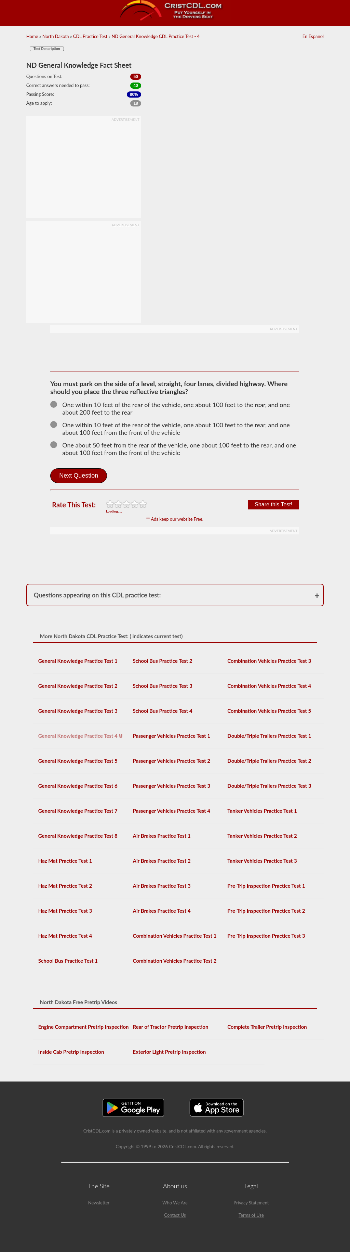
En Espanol (313, 36)
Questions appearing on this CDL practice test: (97, 595)
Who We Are (175, 1202)
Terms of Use (251, 1215)
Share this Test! (273, 504)
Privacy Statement (251, 1202)
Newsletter (99, 1202)
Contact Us (175, 1215)
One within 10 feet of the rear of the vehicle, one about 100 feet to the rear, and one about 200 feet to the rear (170, 408)
